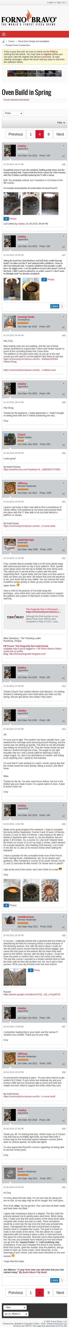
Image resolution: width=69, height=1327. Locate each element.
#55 (64, 824)
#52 (64, 558)
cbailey (21, 145)
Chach (21, 434)
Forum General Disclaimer (16, 100)
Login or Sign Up (57, 2)
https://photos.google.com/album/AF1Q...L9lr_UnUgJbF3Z (32, 994)
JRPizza (22, 483)
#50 (64, 453)
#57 (64, 1027)
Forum (11, 41)
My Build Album (27, 1272)
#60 (64, 1187)
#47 (64, 255)
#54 (64, 729)
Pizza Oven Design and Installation (33, 41)
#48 (64, 335)
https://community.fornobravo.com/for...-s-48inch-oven (29, 370)
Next (60, 134)
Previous (15, 134)
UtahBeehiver (25, 916)
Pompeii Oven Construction (18, 45)
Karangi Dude (25, 316)
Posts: (43, 155)
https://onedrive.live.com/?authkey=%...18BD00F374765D (31, 469)
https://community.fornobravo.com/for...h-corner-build (29, 526)
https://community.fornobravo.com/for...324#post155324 (30, 359)
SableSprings (25, 539)
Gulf (20, 1168)
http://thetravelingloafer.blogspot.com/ (27, 654)
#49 (64, 402)
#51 (64, 502)
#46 (64, 164)
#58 (64, 1072)
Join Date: (22, 155)
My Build (42, 1272)
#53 (64, 686)
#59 (64, 1129)
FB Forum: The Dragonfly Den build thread (25, 646)
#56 (64, 935)
